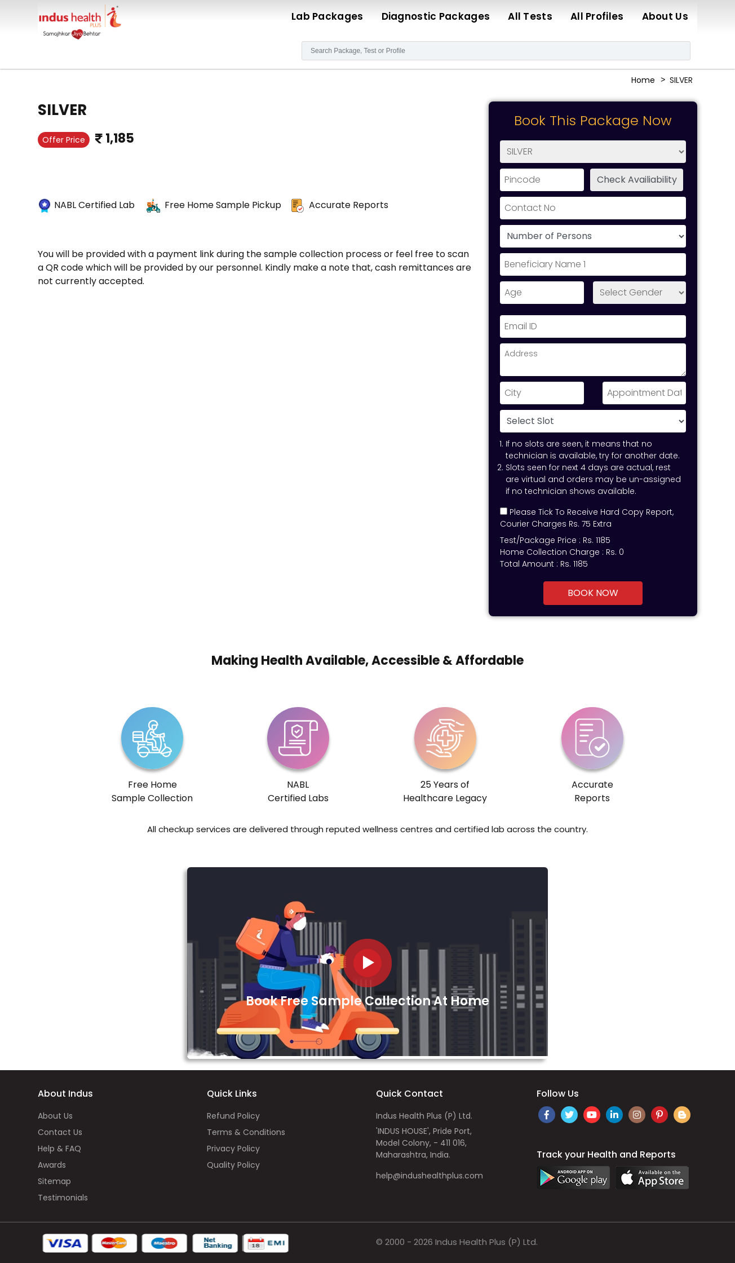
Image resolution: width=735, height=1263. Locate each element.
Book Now (593, 592)
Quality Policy (233, 1165)
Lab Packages (327, 16)
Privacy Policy (233, 1148)
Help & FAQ (59, 1148)
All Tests (530, 16)
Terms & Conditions (246, 1132)
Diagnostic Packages (436, 16)
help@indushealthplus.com (429, 1175)
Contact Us (60, 1132)
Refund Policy (233, 1115)
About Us (665, 16)
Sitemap (54, 1181)
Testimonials (63, 1197)
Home (643, 80)
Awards (52, 1165)
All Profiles (597, 16)
